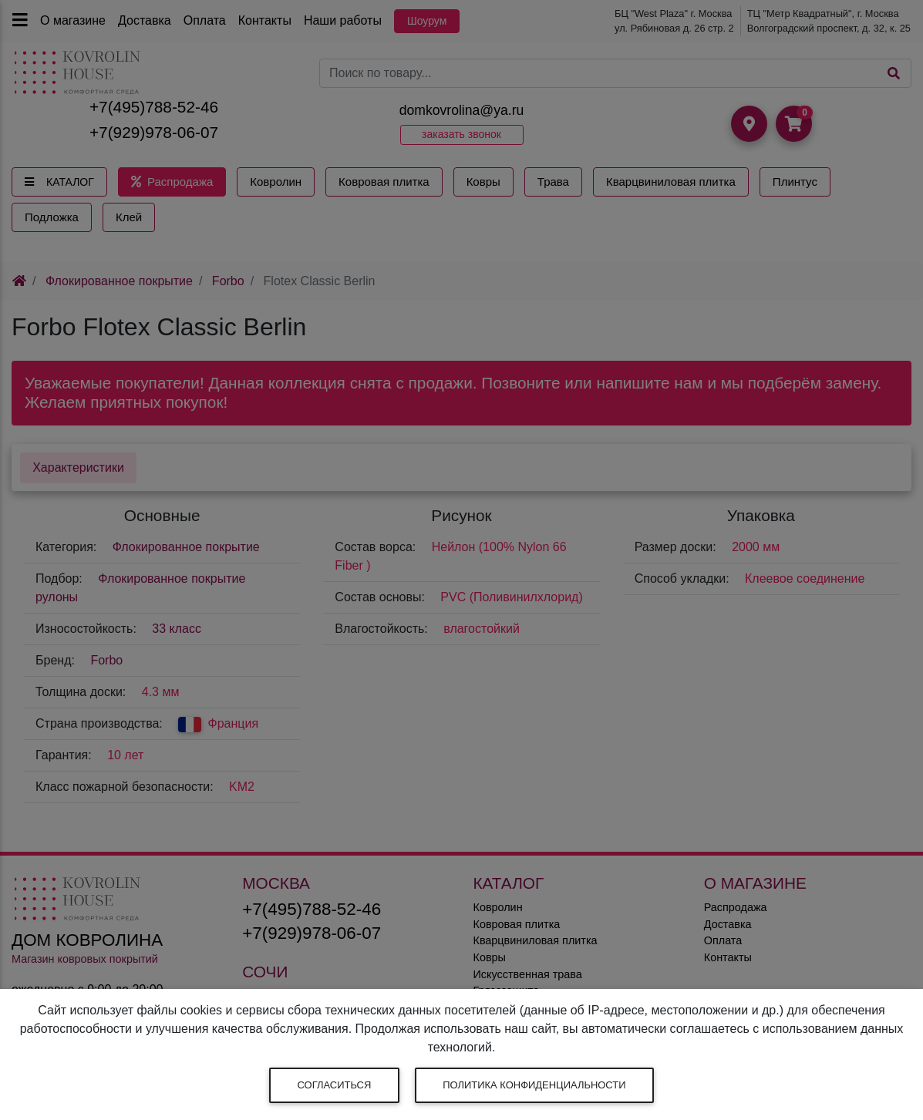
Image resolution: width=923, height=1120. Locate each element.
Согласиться (335, 1085)
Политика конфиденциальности (534, 1085)
